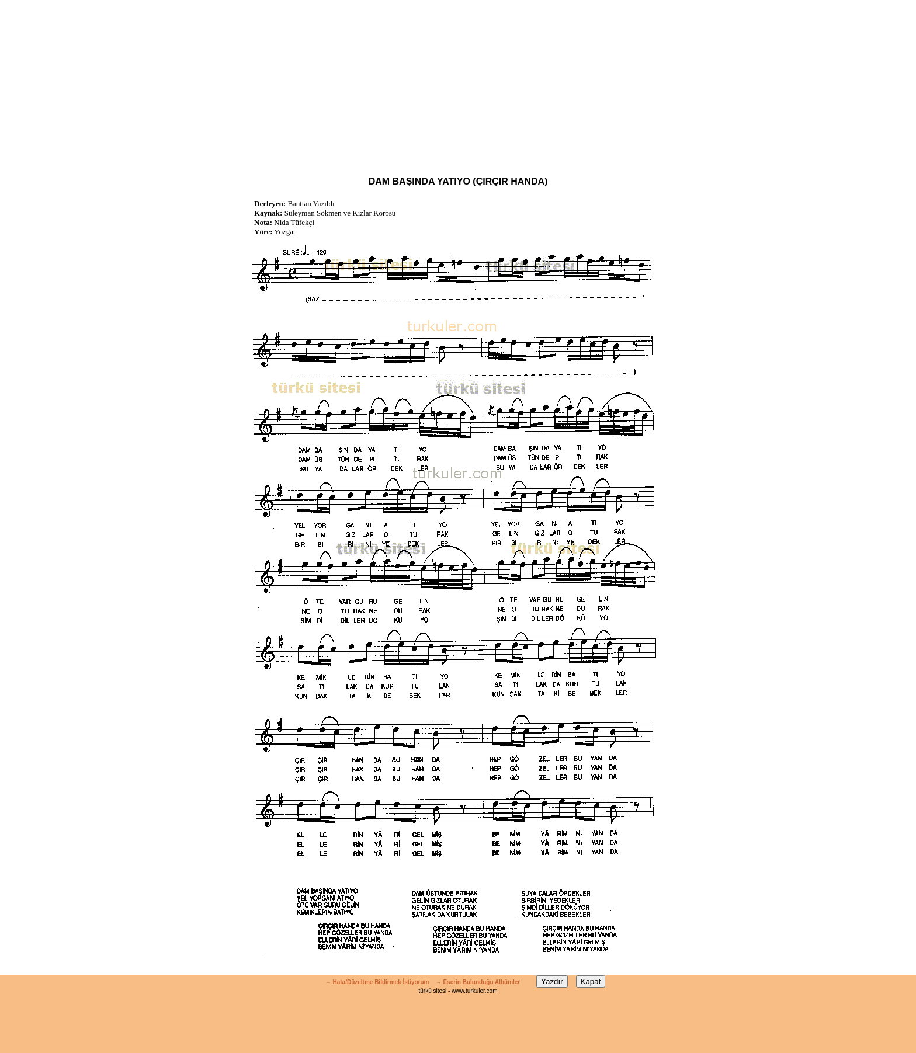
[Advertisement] (458, 82)
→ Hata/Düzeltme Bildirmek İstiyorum (377, 982)
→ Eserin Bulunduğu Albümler (479, 982)
